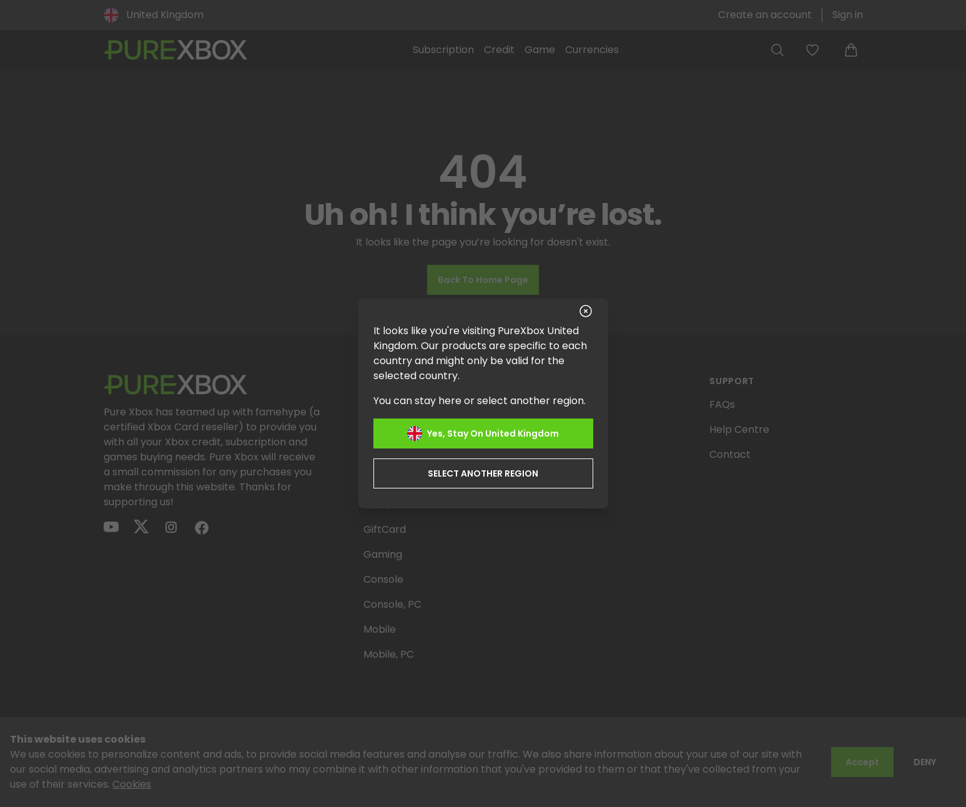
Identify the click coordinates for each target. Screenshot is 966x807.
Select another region (483, 473)
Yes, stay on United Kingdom (483, 433)
